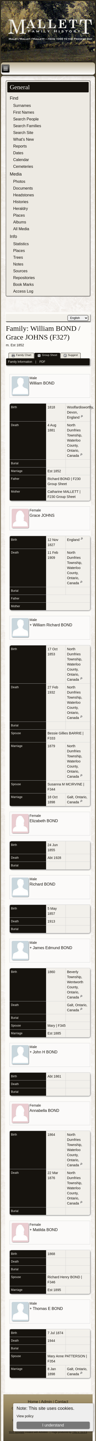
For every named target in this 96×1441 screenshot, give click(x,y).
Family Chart (21, 355)
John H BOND (45, 1052)
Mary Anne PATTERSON (66, 1356)
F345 (62, 1025)
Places (19, 215)
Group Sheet (47, 355)
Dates (18, 153)
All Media (21, 229)
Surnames (22, 105)
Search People (26, 119)
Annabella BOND (44, 1110)
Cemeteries (23, 166)
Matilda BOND (45, 1230)
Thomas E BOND (48, 1309)
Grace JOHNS (41, 515)
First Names (23, 112)
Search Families (27, 126)
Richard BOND (59, 479)
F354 (51, 1361)
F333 (51, 738)
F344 (51, 789)
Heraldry (20, 209)
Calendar (21, 160)
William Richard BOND (52, 625)
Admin (46, 1402)
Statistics (21, 244)
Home (33, 1402)
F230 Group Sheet (62, 497)
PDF (42, 361)
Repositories (24, 278)
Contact (61, 1402)
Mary (51, 1025)
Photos (19, 181)
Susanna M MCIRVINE (65, 784)
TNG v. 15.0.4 (79, 1432)
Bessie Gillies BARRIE (65, 733)
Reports (20, 146)
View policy (25, 1416)
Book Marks (23, 284)
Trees (18, 257)
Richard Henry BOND (64, 1277)
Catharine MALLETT (63, 492)
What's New (23, 139)
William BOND (41, 383)
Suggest (71, 355)
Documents (23, 188)
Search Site (23, 133)
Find (14, 98)
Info (13, 236)
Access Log (23, 291)
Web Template (17, 1432)
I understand (53, 1425)
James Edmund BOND (52, 948)
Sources (20, 271)
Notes (18, 264)
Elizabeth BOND (43, 821)
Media (16, 174)
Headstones (23, 195)
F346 (51, 1282)
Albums (19, 222)
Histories (20, 202)
